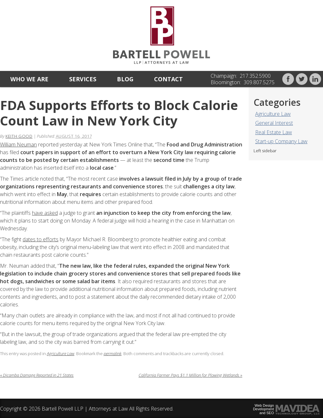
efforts (50, 239)
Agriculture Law (273, 113)
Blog (125, 79)
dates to (33, 239)
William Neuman (18, 144)
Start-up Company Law (281, 141)
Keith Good (19, 136)
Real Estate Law (273, 132)
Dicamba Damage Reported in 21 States (37, 375)
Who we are (29, 79)
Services (82, 79)
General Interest (274, 122)
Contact (168, 79)
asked (50, 212)
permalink (112, 353)
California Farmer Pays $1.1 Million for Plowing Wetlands (190, 375)
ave (39, 212)
